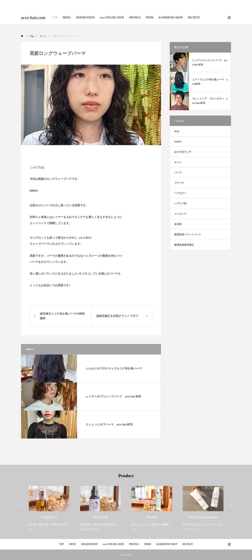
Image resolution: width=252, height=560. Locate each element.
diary (176, 131)
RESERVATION (85, 17)
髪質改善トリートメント (187, 234)
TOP (54, 17)
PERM (149, 17)
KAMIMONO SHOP (171, 17)
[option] (49, 506)
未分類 (178, 224)
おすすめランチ (182, 152)
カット (178, 162)
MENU (67, 17)
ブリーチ (179, 183)
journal (177, 141)
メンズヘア (180, 214)
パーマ (178, 172)
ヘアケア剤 (180, 203)
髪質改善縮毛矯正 (184, 245)
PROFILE (135, 17)
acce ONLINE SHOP (112, 17)
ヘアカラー (180, 193)
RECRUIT (194, 17)
